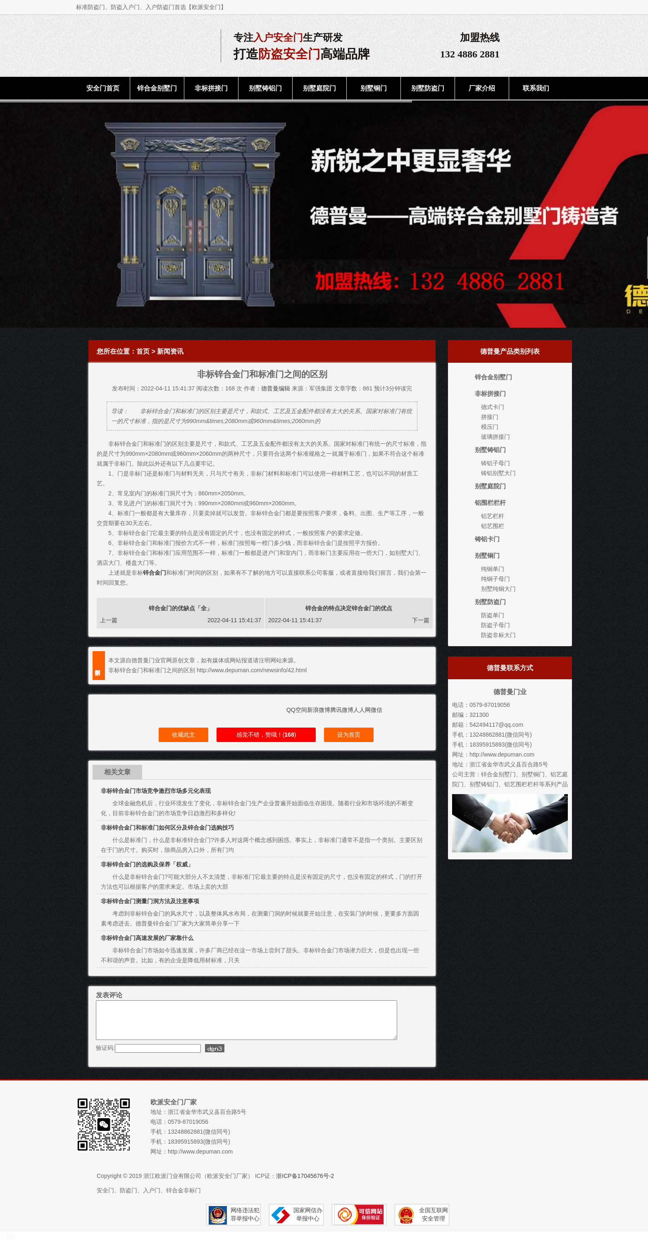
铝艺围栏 (492, 526)
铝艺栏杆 (492, 516)
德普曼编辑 (275, 388)
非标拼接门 (211, 88)
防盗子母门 (495, 625)
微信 (376, 710)
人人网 (362, 710)
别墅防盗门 (427, 88)
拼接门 (489, 417)
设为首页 (348, 734)
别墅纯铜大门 (498, 588)
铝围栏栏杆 (490, 502)
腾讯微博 (341, 710)
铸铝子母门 (495, 463)
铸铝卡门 (487, 538)
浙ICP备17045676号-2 (305, 1183)
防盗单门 (492, 615)
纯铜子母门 (495, 579)
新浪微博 (318, 710)
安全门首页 (102, 88)
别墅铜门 (373, 88)
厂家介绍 (482, 88)
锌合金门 (154, 572)
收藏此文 (183, 734)
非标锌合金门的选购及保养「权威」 (147, 864)
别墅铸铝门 (265, 88)
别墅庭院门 (319, 88)
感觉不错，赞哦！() (266, 734)
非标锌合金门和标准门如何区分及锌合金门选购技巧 (167, 827)
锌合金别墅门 (157, 88)
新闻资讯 (170, 351)
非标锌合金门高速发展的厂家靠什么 (147, 938)
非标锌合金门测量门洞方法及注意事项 (150, 901)
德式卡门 (492, 407)
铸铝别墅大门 (498, 473)
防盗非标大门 (498, 635)
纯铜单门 (492, 569)
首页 (143, 351)
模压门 (489, 426)
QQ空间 (296, 710)
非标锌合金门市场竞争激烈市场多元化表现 (156, 790)
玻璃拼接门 (495, 436)
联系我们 (536, 88)
